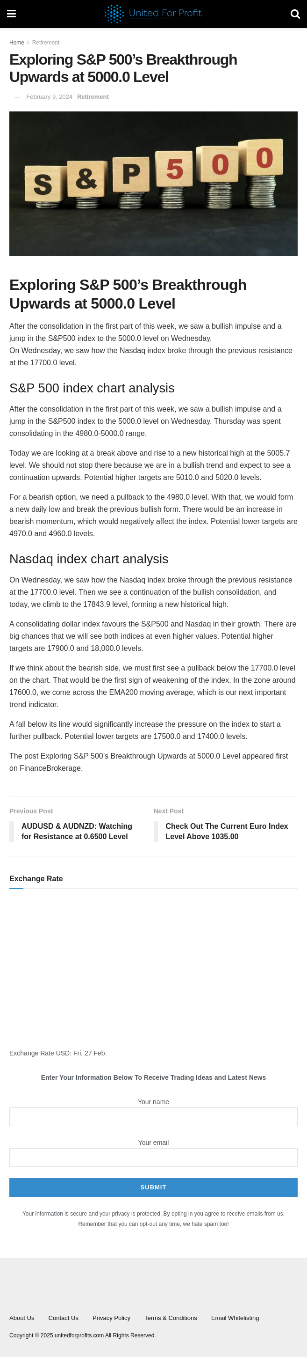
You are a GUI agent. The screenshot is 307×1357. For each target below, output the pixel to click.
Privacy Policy (111, 1317)
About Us (21, 1317)
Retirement (46, 42)
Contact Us (64, 1317)
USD (63, 1053)
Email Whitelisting (235, 1317)
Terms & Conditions (170, 1317)
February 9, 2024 (49, 96)
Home (16, 42)
